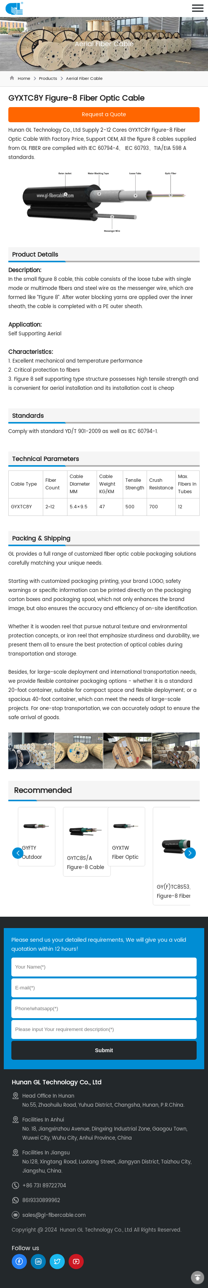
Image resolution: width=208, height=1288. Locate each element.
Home (24, 78)
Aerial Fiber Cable (84, 78)
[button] (190, 853)
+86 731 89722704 (44, 1186)
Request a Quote (104, 114)
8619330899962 (41, 1201)
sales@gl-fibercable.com (54, 1215)
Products (48, 78)
